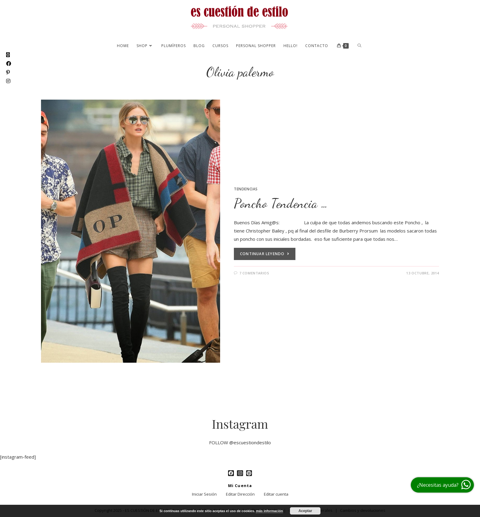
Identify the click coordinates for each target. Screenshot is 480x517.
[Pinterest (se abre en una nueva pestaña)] (8, 72)
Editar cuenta (276, 494)
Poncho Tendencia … (281, 203)
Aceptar (305, 511)
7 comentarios (254, 273)
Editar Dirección (240, 494)
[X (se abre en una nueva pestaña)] (8, 54)
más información (269, 511)
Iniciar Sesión (204, 494)
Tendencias (246, 189)
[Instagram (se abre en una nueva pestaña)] (8, 81)
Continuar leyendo (264, 253)
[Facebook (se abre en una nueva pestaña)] (8, 63)
